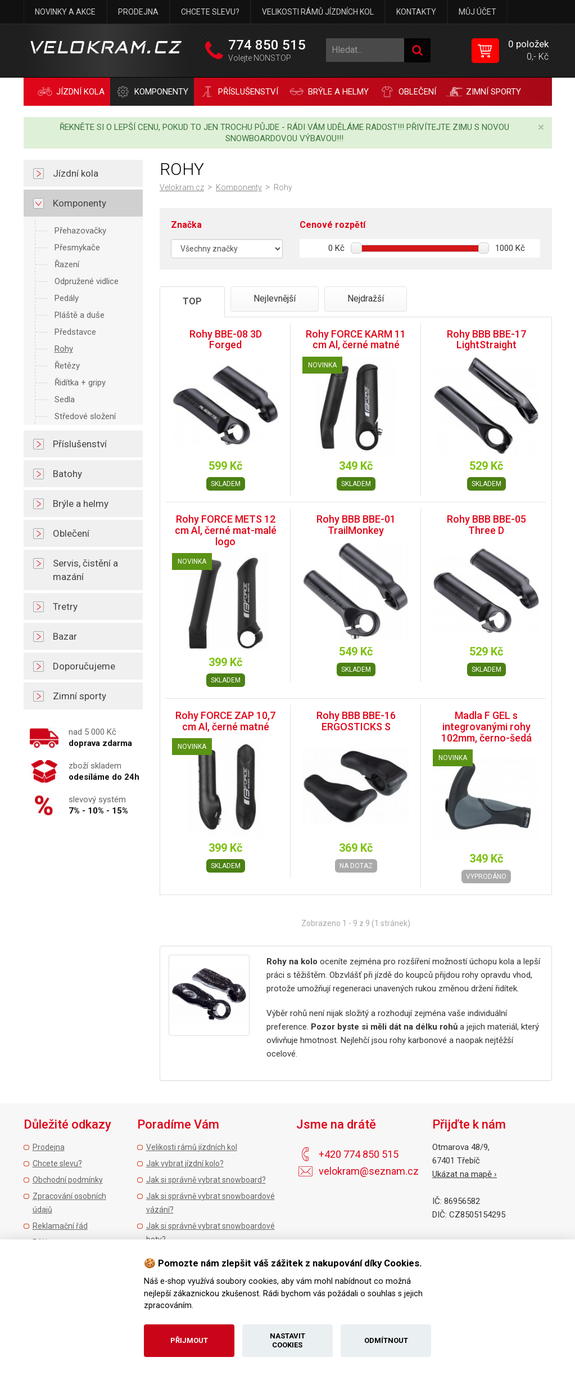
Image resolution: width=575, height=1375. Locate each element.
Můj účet (477, 11)
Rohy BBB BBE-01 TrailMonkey (356, 524)
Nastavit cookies (287, 1340)
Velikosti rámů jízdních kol (318, 11)
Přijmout (189, 1340)
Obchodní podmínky (68, 1179)
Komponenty (239, 187)
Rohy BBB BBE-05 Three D (486, 524)
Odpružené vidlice (87, 281)
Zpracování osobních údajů (69, 1203)
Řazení (67, 264)
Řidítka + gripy (80, 383)
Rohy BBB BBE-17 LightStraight (486, 339)
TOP (192, 301)
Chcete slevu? (210, 11)
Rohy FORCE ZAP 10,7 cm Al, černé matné (225, 721)
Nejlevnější (274, 298)
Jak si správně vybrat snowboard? (206, 1179)
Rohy (64, 349)
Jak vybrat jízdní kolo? (185, 1163)
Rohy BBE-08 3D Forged (225, 339)
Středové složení (85, 416)
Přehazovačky (80, 231)
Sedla (65, 399)
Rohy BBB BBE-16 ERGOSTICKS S (356, 721)
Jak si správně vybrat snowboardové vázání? (210, 1203)
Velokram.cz (182, 187)
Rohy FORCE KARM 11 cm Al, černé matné (356, 339)
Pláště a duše (80, 315)
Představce (75, 332)
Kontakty (416, 11)
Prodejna (138, 11)
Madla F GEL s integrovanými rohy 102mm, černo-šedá (486, 726)
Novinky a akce (65, 11)
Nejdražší (365, 298)
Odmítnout (386, 1340)
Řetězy (67, 366)
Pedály (67, 298)
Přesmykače (77, 247)
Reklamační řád (60, 1225)
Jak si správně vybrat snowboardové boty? (210, 1232)
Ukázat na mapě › (464, 1174)
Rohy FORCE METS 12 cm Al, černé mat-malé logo (226, 530)
